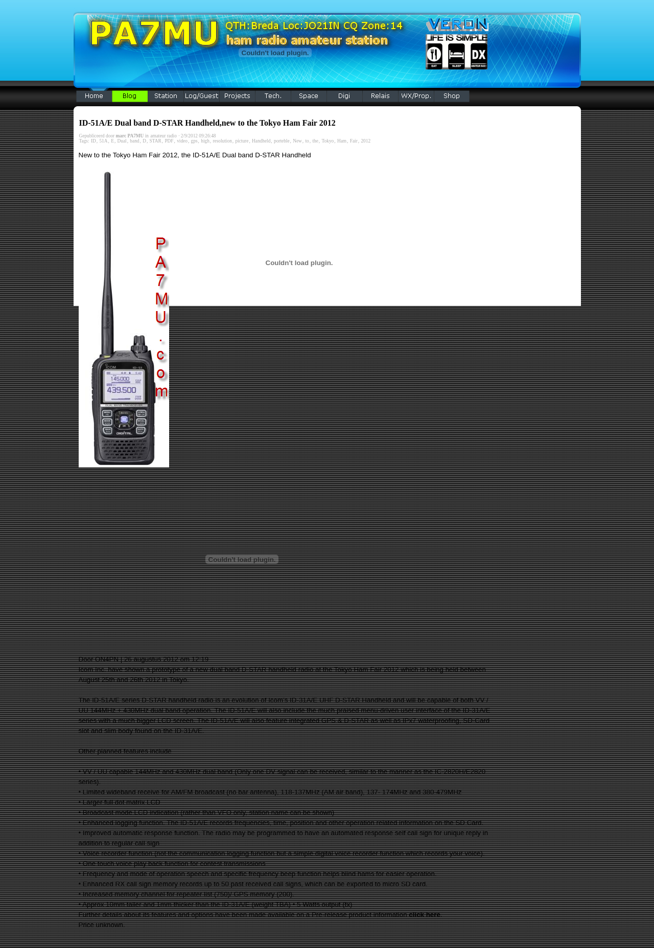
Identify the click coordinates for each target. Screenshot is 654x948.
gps (194, 141)
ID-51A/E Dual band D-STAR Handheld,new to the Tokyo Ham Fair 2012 (207, 122)
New (297, 141)
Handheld (261, 141)
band (134, 141)
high (205, 141)
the (315, 141)
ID (93, 141)
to (307, 141)
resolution (222, 141)
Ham (341, 141)
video (182, 141)
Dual (122, 141)
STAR (155, 141)
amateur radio (163, 135)
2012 (365, 141)
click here (424, 914)
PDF (169, 141)
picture (241, 141)
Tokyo (328, 141)
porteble (282, 141)
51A (103, 141)
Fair (354, 141)
